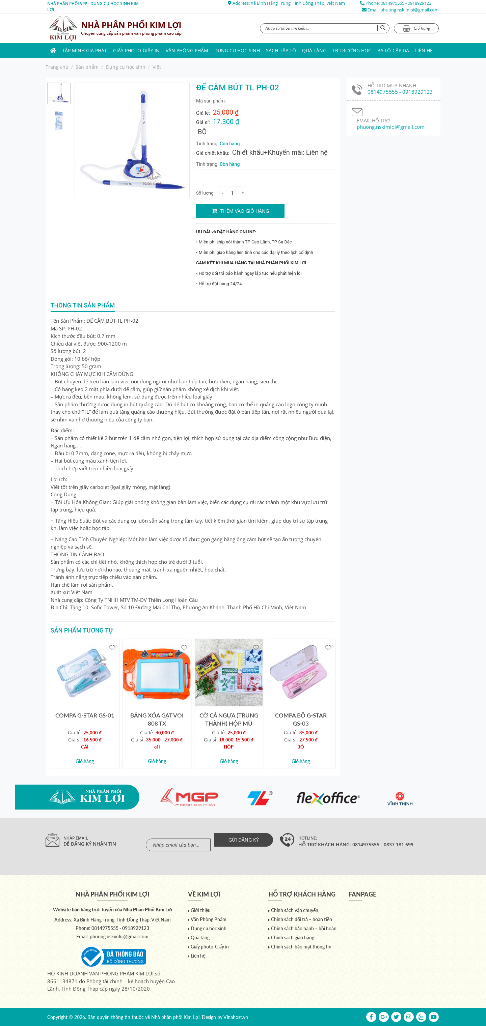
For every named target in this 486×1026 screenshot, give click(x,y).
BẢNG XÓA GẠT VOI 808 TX (157, 719)
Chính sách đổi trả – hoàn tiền (301, 919)
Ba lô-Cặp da (393, 50)
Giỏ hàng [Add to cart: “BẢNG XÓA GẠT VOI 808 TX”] (157, 761)
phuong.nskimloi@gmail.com (409, 10)
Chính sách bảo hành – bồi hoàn (303, 928)
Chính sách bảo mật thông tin (301, 946)
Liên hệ (424, 50)
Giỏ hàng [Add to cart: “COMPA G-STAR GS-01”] (85, 761)
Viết (157, 67)
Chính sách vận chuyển (294, 910)
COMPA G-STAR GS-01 (84, 715)
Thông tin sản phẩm (83, 305)
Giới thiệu (201, 910)
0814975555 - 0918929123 (406, 3)
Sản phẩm (87, 67)
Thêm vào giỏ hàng (244, 211)
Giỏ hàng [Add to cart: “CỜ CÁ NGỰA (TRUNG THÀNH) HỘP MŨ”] (229, 761)
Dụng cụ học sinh (237, 50)
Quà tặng (314, 50)
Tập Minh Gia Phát (84, 50)
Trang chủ (57, 67)
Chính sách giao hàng (292, 937)
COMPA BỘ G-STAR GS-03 (301, 719)
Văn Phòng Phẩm (187, 50)
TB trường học (351, 50)
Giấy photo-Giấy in (136, 50)
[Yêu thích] (112, 647)
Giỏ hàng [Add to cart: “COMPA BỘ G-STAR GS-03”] (301, 761)
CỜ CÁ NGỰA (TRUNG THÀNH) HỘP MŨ (228, 719)
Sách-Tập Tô (281, 50)
